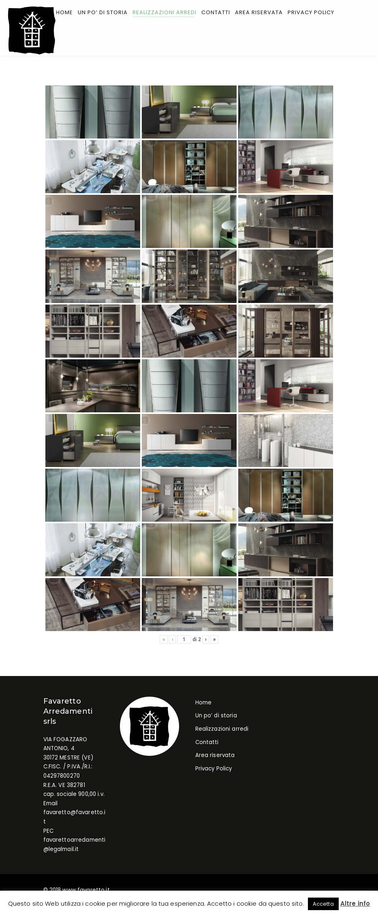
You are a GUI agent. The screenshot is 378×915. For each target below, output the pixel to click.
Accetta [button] (323, 904)
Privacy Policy (213, 769)
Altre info (355, 903)
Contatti (207, 743)
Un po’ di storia (216, 716)
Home (203, 703)
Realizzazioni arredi (222, 730)
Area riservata (215, 756)
